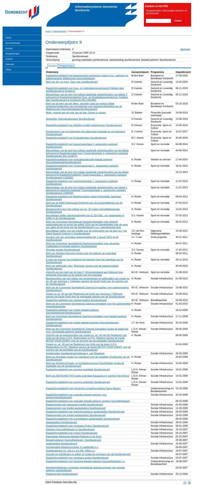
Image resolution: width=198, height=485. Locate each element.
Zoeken (9, 59)
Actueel (9, 48)
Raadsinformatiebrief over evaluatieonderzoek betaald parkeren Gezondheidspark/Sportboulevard (79, 161)
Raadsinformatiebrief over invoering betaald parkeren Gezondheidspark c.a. (85, 461)
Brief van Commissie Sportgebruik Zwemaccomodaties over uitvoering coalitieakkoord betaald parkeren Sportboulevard (82, 245)
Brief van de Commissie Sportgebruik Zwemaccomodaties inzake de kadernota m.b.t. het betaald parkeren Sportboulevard (87, 330)
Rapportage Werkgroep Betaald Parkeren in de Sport (73, 436)
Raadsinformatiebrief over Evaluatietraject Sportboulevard (76, 138)
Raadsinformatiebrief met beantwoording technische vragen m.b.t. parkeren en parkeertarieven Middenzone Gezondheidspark (87, 77)
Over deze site (70, 482)
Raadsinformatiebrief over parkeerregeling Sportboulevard (76, 300)
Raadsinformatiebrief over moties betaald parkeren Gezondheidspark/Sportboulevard (72, 311)
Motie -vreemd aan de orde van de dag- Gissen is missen (76, 112)
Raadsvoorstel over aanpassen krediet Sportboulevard (74, 404)
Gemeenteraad (13, 43)
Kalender (10, 64)
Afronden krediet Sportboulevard (63, 249)
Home (8, 37)
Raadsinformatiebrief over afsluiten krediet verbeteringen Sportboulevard (84, 125)
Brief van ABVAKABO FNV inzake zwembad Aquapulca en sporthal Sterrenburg (87, 375)
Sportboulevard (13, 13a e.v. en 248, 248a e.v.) (70, 450)
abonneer (185, 49)
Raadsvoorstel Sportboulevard (62, 474)
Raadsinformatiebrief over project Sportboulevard (71, 433)
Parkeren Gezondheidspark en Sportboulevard (70, 429)
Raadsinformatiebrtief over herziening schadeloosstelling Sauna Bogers (83, 388)
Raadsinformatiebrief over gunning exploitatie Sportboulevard (78, 369)
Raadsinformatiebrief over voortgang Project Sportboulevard (77, 426)
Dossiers (52, 66)
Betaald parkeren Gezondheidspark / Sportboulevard (73, 440)
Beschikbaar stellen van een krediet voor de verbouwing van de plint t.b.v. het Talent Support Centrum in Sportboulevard (86, 232)
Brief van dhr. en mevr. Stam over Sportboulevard (72, 82)
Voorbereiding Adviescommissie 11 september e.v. (72, 447)
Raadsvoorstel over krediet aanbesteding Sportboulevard (75, 408)
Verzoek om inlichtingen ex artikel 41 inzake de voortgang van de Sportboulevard (88, 454)
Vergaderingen (13, 53)
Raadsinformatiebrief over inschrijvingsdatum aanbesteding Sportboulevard (85, 411)
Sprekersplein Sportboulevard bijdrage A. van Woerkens (75, 353)
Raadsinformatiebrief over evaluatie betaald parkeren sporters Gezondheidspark (88, 401)
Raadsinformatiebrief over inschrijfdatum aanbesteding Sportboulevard (83, 418)
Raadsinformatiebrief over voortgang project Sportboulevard (77, 457)
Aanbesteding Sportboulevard (61, 422)
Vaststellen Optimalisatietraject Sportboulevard (70, 119)
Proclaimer (57, 482)
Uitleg (8, 69)
